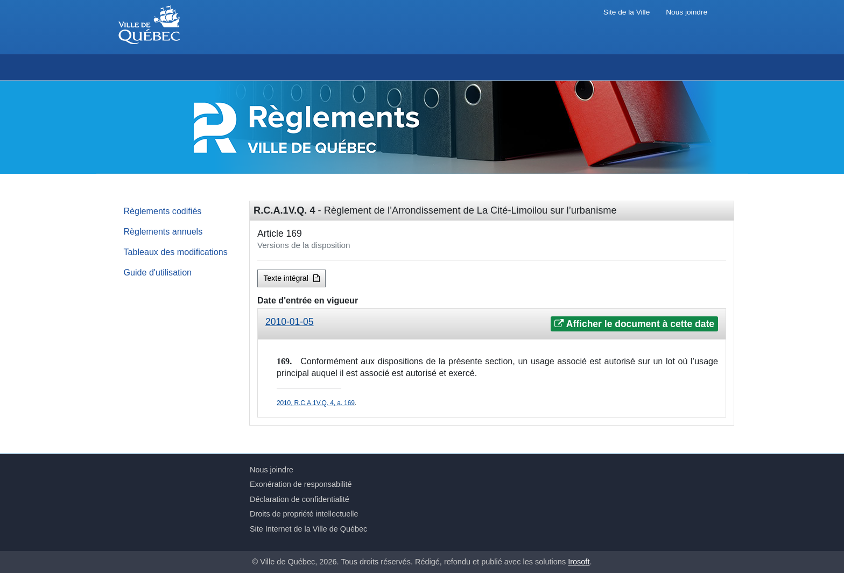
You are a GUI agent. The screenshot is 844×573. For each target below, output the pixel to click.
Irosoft (578, 561)
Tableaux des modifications (176, 252)
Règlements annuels (163, 231)
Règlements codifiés (163, 211)
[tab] (492, 324)
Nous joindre (686, 12)
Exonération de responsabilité (301, 484)
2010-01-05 (289, 321)
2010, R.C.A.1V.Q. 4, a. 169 (316, 403)
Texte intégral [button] (292, 278)
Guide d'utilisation (158, 272)
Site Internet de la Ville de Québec (308, 529)
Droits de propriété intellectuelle (304, 514)
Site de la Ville (626, 12)
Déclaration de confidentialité (299, 499)
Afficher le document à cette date (634, 324)
